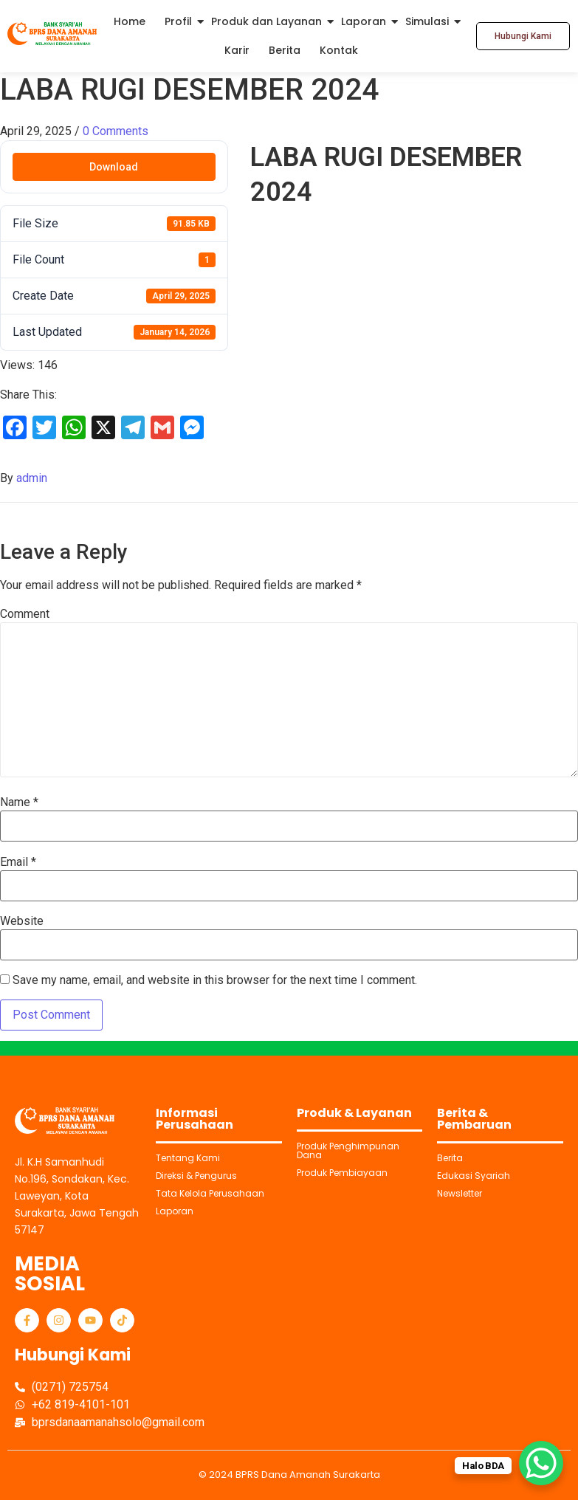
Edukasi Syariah (473, 1175)
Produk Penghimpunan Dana (348, 1150)
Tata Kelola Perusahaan (210, 1193)
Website (22, 921)
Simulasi (427, 21)
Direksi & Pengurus (196, 1175)
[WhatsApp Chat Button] (541, 1463)
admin (31, 478)
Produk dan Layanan (266, 21)
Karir (237, 50)
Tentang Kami (188, 1158)
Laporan (363, 21)
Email (18, 862)
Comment (24, 614)
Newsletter (459, 1193)
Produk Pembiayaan (342, 1172)
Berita (284, 50)
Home (129, 21)
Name (19, 802)
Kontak (339, 50)
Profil (178, 21)
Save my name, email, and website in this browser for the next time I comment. (215, 980)
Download (113, 167)
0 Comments (115, 131)
